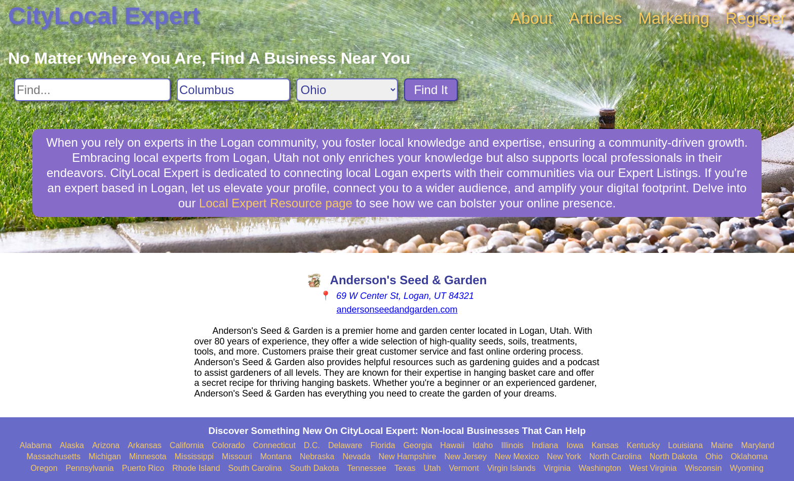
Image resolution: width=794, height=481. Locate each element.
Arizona (106, 445)
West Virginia (653, 468)
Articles (595, 18)
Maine (722, 445)
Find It (431, 90)
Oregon (43, 468)
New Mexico (517, 456)
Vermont (464, 468)
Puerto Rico (143, 468)
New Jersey (465, 456)
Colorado (228, 445)
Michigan (105, 456)
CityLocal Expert (104, 16)
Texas (405, 468)
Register (756, 18)
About (531, 18)
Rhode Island (196, 468)
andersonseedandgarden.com (396, 309)
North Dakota (673, 456)
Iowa (574, 445)
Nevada (356, 456)
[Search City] (233, 89)
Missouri (237, 456)
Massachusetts (53, 456)
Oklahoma (749, 456)
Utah (432, 468)
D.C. (312, 445)
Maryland (757, 445)
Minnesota (148, 456)
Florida (383, 445)
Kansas (604, 445)
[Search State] (347, 89)
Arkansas (145, 445)
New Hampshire (407, 456)
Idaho (482, 445)
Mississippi (194, 456)
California (187, 445)
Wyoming (747, 468)
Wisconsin (703, 468)
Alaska (72, 445)
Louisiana (685, 445)
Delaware (345, 445)
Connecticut (274, 445)
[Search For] (92, 89)
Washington (600, 468)
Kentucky (643, 445)
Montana (276, 456)
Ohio (714, 456)
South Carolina (255, 468)
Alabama (36, 445)
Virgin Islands (511, 468)
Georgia (417, 445)
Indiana (545, 445)
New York (564, 456)
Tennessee (366, 468)
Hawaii (452, 445)
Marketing (673, 18)
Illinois (512, 445)
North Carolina (615, 456)
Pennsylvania (90, 468)
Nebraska (317, 456)
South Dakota (314, 468)
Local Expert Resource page (275, 203)
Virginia (557, 468)
